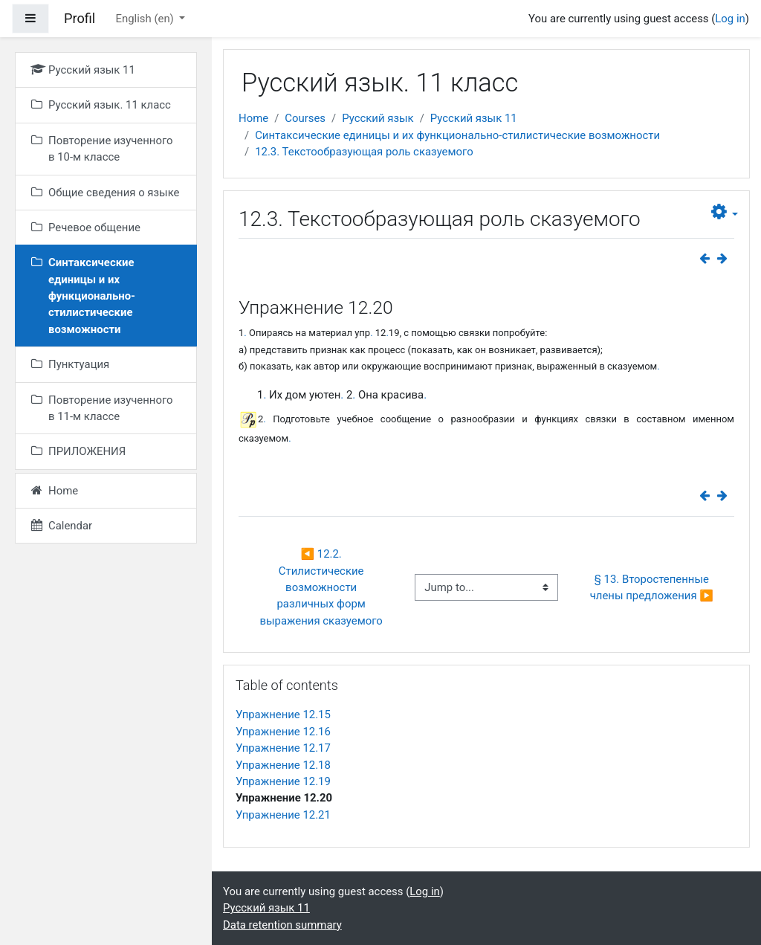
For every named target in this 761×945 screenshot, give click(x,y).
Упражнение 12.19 (283, 781)
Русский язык (377, 118)
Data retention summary (282, 925)
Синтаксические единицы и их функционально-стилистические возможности (457, 135)
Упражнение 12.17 (283, 748)
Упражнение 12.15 (283, 714)
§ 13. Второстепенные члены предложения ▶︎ (651, 587)
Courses (305, 118)
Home (253, 118)
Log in (730, 18)
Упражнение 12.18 (283, 765)
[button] (725, 212)
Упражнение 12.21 (283, 815)
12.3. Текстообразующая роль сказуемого (364, 151)
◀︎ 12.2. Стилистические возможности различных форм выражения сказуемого (320, 587)
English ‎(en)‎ (145, 18)
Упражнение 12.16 (283, 731)
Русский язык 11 (473, 118)
